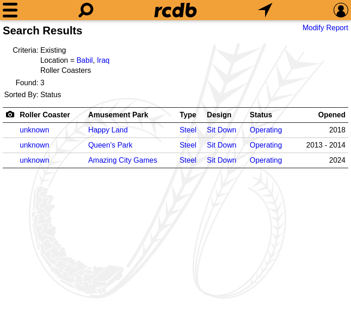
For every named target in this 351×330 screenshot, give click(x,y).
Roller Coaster (45, 115)
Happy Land (108, 130)
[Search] (86, 10)
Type (188, 115)
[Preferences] (341, 10)
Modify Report (325, 28)
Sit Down (221, 130)
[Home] (175, 10)
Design (219, 115)
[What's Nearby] (265, 10)
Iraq (103, 60)
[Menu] (10, 10)
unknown (34, 130)
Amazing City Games (122, 160)
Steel (188, 130)
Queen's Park (110, 145)
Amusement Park (118, 115)
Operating (266, 130)
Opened (331, 115)
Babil (84, 60)
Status (261, 115)
